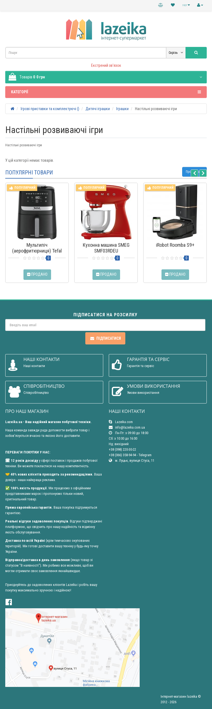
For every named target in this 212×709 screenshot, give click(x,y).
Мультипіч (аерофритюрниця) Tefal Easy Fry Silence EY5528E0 (37, 250)
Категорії (106, 92)
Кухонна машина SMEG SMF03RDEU (106, 248)
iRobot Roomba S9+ (175, 245)
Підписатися (105, 338)
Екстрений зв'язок (106, 65)
